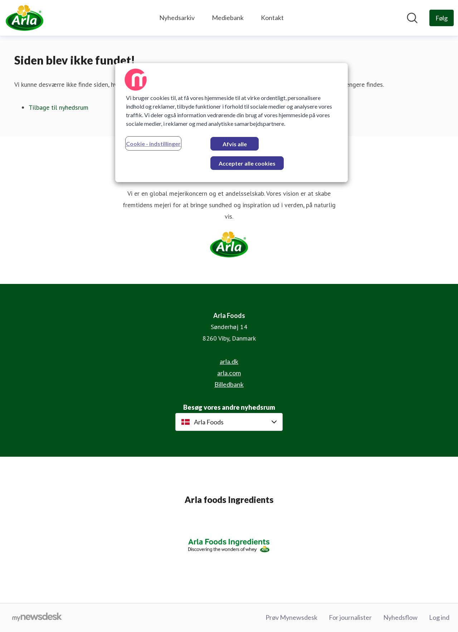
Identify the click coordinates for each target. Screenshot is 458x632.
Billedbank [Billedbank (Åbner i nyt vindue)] (229, 384)
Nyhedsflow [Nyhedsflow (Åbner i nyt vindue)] (400, 617)
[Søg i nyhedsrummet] (412, 18)
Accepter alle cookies (247, 163)
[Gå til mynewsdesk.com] (37, 617)
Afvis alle (235, 144)
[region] (231, 122)
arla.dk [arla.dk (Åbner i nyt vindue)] (229, 361)
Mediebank (228, 18)
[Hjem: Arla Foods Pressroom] (24, 18)
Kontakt (272, 18)
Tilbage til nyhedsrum (58, 107)
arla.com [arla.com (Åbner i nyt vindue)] (229, 373)
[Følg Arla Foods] (441, 18)
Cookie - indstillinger (153, 143)
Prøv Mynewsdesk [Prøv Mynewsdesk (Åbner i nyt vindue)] (291, 617)
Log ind (439, 617)
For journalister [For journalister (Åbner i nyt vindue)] (350, 617)
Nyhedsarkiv (177, 18)
